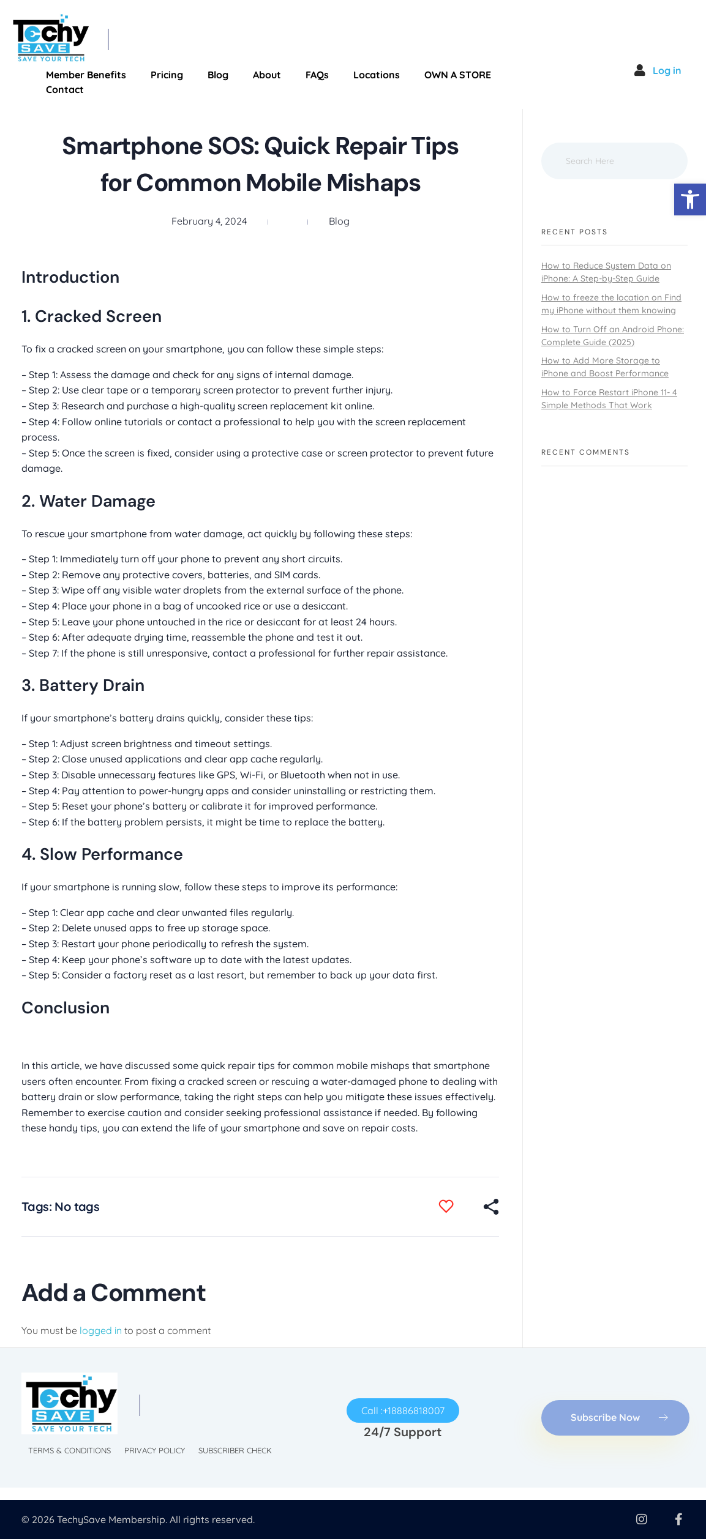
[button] (690, 199)
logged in (102, 1330)
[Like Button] (455, 1207)
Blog (339, 221)
